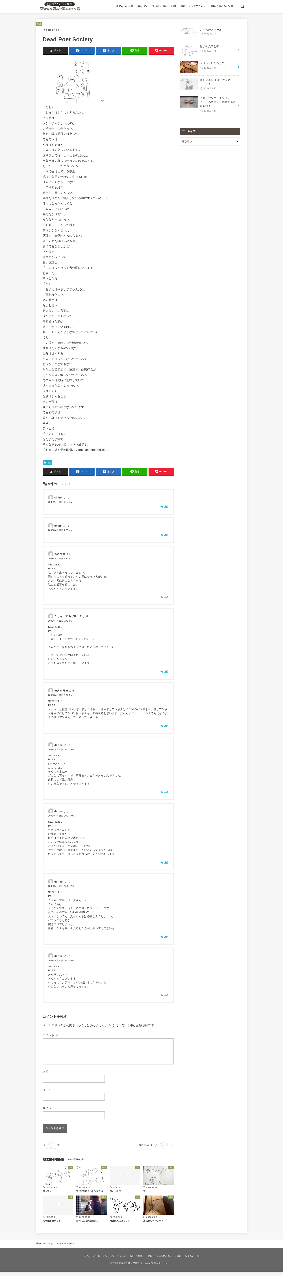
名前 (46, 1076)
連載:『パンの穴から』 (193, 6)
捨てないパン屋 (124, 6)
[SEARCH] (242, 6)
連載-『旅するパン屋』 (223, 6)
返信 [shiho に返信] (166, 506)
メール (47, 1094)
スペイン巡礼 (159, 6)
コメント (50, 1035)
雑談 (173, 6)
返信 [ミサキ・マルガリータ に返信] (166, 671)
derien (58, 744)
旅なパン (142, 6)
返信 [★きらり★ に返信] (166, 726)
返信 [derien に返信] (166, 792)
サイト (47, 1112)
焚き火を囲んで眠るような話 (134, 1267)
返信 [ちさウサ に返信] (166, 597)
